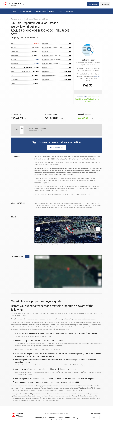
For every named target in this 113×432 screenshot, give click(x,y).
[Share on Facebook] (22, 128)
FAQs (60, 11)
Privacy (75, 418)
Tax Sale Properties (26, 11)
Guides (52, 11)
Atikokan (35, 19)
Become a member (81, 97)
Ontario (26, 19)
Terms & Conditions (64, 418)
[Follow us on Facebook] (24, 4)
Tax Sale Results (41, 11)
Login (105, 4)
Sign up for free (93, 4)
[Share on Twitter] (22, 132)
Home (15, 11)
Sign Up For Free (56, 147)
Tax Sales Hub (15, 19)
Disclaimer (52, 418)
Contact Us (69, 11)
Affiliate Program (40, 418)
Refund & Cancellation (56, 420)
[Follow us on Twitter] (27, 4)
